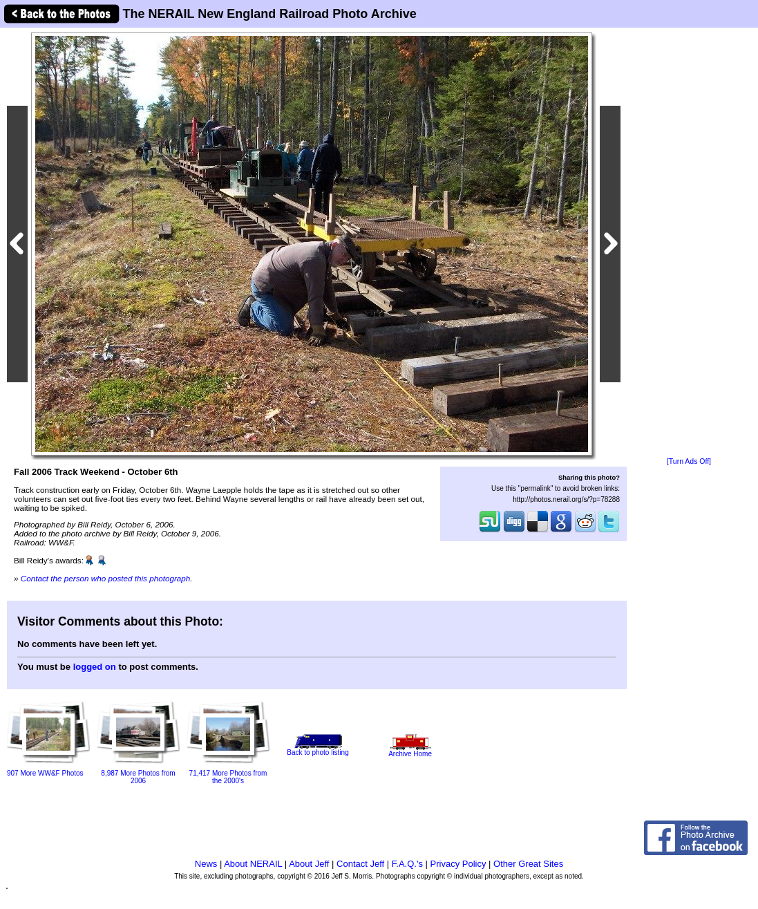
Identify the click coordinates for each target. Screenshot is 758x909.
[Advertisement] (689, 243)
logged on (94, 667)
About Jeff (309, 864)
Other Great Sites (528, 864)
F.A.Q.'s (407, 864)
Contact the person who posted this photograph (106, 578)
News (206, 864)
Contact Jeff (360, 864)
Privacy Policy (458, 864)
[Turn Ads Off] (689, 461)
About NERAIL (253, 864)
